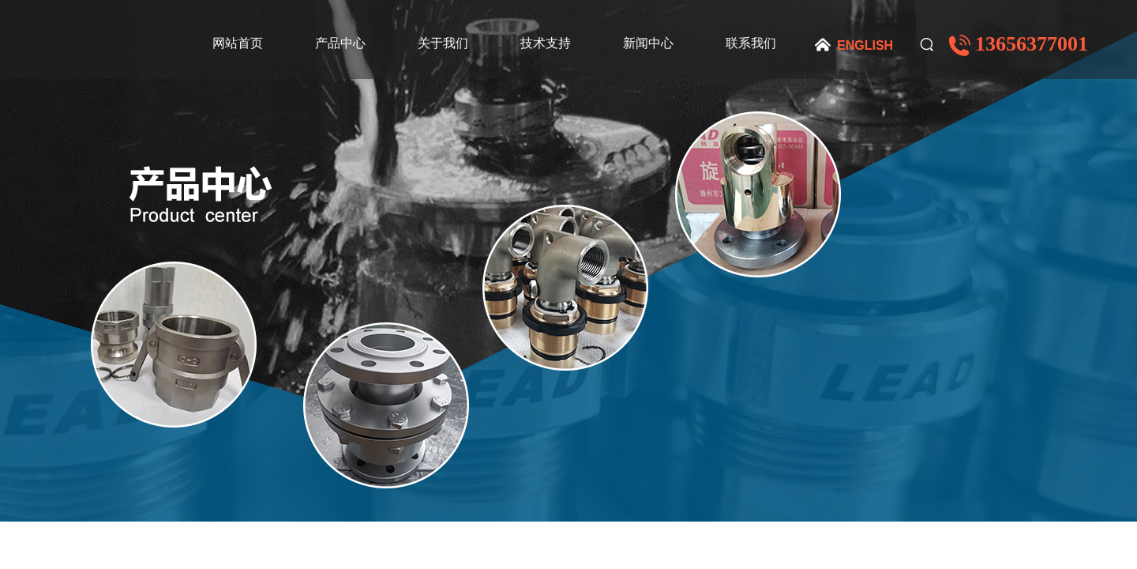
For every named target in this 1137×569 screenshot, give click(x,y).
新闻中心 (648, 43)
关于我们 (443, 43)
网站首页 (237, 43)
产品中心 (340, 43)
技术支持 (545, 43)
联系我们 (751, 43)
